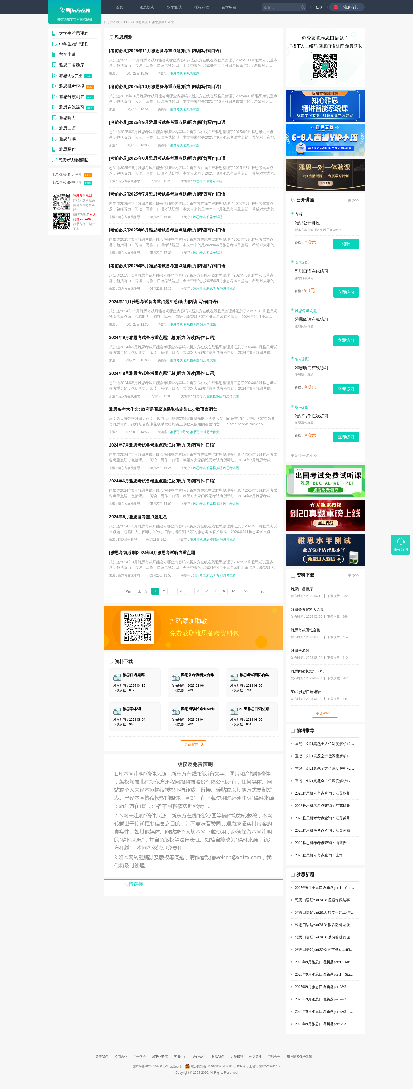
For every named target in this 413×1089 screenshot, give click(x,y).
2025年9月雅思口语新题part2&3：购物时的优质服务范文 (327, 987)
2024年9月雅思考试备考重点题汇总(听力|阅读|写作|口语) (162, 337)
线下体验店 (160, 1056)
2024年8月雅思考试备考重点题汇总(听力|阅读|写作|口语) (162, 373)
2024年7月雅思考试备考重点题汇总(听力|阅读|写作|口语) (162, 445)
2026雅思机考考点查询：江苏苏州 (322, 818)
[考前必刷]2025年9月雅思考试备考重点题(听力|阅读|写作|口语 (167, 122)
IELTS (127, 22)
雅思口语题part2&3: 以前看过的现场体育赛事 (327, 937)
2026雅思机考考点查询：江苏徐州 (322, 806)
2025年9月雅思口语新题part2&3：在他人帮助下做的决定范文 (327, 1012)
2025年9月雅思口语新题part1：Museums (327, 962)
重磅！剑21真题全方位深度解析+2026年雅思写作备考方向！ (327, 769)
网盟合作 (274, 1056)
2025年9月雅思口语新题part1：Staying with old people (327, 974)
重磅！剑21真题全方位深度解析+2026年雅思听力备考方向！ (327, 781)
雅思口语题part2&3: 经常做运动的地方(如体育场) (327, 950)
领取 (346, 244)
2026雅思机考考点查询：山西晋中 (322, 843)
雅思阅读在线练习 (311, 319)
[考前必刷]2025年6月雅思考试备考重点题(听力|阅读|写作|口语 (167, 230)
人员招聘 (236, 1056)
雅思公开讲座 (307, 223)
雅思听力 (212, 289)
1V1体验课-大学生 (72, 174)
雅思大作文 (211, 432)
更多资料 (193, 744)
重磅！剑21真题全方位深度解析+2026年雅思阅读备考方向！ (327, 744)
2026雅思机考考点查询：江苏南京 (322, 831)
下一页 (259, 591)
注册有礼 (350, 7)
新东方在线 (112, 22)
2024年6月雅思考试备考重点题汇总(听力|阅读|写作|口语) (162, 481)
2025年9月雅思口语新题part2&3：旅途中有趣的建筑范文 (327, 1024)
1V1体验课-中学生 (72, 182)
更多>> (353, 200)
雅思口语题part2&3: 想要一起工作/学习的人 (327, 912)
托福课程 (201, 7)
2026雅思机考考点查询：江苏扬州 (322, 793)
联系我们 (218, 1056)
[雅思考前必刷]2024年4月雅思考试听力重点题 (152, 552)
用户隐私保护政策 (299, 1056)
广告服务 (139, 1056)
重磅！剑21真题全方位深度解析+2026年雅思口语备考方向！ (327, 756)
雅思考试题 (191, 73)
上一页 (143, 591)
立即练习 (346, 292)
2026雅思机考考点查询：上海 (319, 855)
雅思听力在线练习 (311, 367)
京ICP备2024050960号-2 (150, 1066)
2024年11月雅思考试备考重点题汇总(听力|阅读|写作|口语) (163, 301)
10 (233, 591)
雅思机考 (147, 7)
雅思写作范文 (179, 432)
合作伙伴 (199, 1056)
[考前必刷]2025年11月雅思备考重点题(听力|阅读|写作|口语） (166, 51)
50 (245, 591)
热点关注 (255, 1056)
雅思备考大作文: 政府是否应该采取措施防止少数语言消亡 (163, 409)
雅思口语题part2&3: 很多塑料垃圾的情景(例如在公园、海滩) (327, 925)
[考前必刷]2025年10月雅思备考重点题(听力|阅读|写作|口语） (166, 86)
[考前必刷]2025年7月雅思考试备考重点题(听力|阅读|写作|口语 (167, 194)
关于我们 (102, 1056)
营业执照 (176, 1066)
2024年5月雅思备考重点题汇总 (138, 517)
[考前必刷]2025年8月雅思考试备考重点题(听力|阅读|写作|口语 (167, 158)
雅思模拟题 (191, 324)
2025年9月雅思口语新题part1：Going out (327, 888)
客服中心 (180, 1056)
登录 (319, 7)
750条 (127, 591)
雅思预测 (158, 22)
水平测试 (174, 7)
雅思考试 (176, 73)
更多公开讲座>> (304, 455)
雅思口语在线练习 (311, 271)
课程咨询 (400, 549)
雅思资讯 (141, 22)
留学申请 (229, 7)
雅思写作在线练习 (311, 416)
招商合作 (121, 1056)
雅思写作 (196, 432)
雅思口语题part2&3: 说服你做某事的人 (326, 900)
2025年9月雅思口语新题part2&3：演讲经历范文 (327, 999)
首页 (119, 7)
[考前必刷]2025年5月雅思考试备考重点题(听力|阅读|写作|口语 (167, 266)
